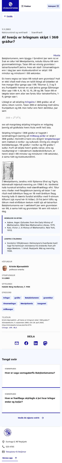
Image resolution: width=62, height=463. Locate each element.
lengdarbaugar (52, 138)
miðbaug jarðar (38, 135)
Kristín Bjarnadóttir (19, 266)
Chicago (5, 328)
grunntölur (48, 298)
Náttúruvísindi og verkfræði (15, 32)
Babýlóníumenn (32, 298)
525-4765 (10, 447)
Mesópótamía (27, 303)
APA (10, 328)
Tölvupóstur (16, 452)
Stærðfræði (36, 32)
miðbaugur (8, 309)
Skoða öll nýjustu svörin (31, 417)
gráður (17, 298)
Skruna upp (9, 458)
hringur (6, 298)
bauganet (42, 303)
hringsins (30, 101)
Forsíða (9, 16)
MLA (15, 328)
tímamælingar (9, 303)
